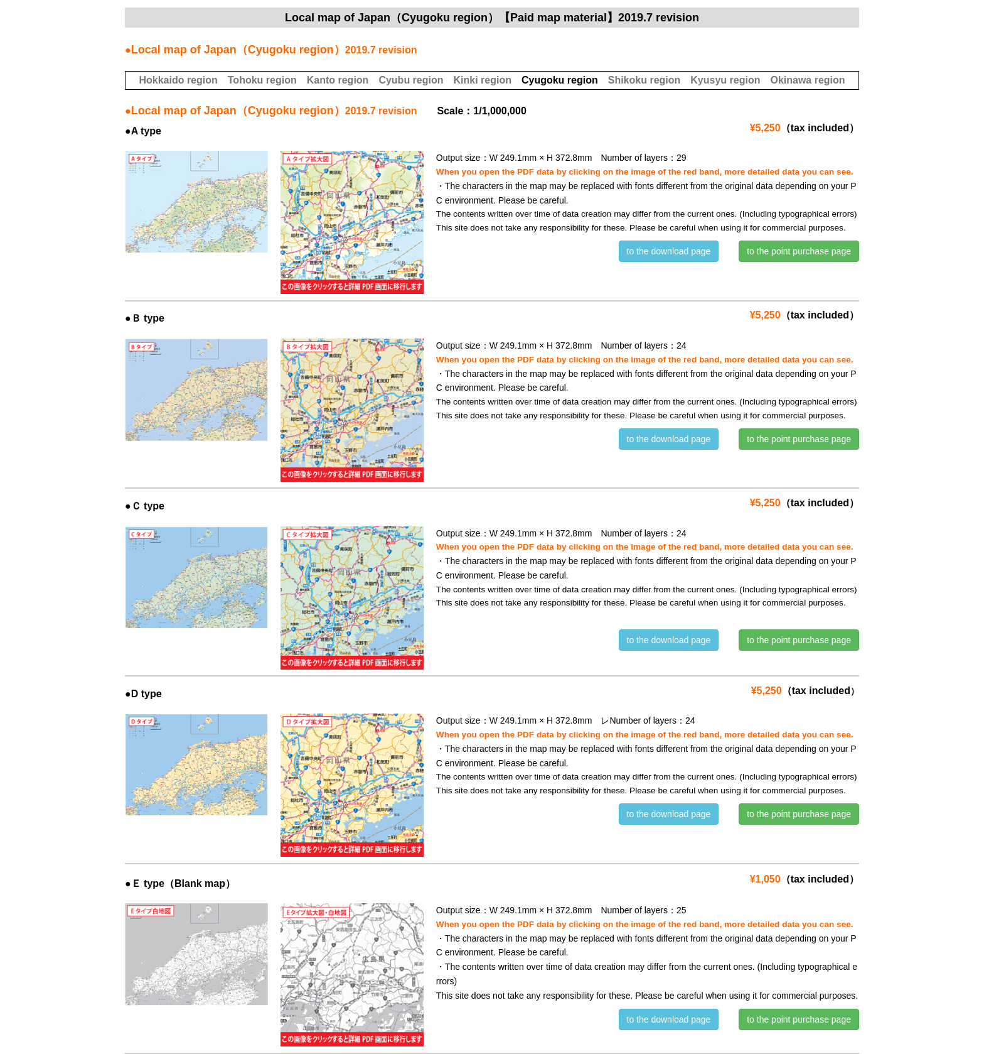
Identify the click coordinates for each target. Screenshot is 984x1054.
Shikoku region (644, 80)
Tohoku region (262, 80)
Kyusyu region (725, 80)
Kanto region (338, 80)
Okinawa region (807, 80)
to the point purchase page (799, 251)
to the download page (669, 251)
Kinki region (482, 80)
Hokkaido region (178, 80)
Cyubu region (410, 80)
